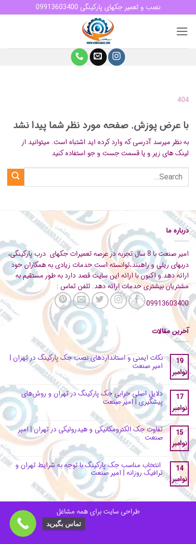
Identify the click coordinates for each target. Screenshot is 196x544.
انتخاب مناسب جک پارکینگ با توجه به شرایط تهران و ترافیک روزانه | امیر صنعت (89, 469)
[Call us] (79, 57)
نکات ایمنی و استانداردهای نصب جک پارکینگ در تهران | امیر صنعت (86, 362)
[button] (182, 31)
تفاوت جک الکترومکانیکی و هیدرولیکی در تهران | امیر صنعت (90, 434)
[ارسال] (15, 177)
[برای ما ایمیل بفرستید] (98, 57)
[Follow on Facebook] (136, 300)
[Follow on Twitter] (100, 300)
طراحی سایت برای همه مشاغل (98, 511)
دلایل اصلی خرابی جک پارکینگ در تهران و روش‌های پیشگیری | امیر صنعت (92, 398)
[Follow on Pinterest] (63, 300)
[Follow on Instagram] (116, 57)
